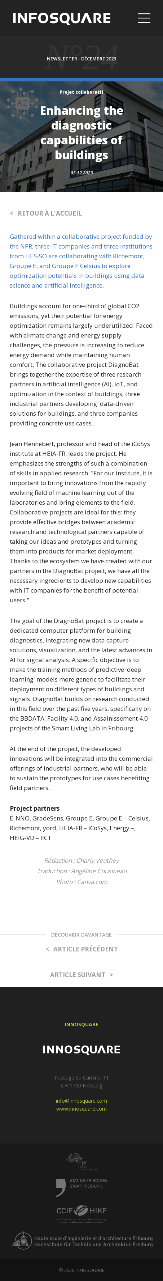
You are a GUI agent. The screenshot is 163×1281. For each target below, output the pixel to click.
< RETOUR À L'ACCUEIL (46, 213)
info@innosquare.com (81, 1100)
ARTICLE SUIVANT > (81, 975)
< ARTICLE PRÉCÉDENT (81, 949)
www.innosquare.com (81, 1108)
